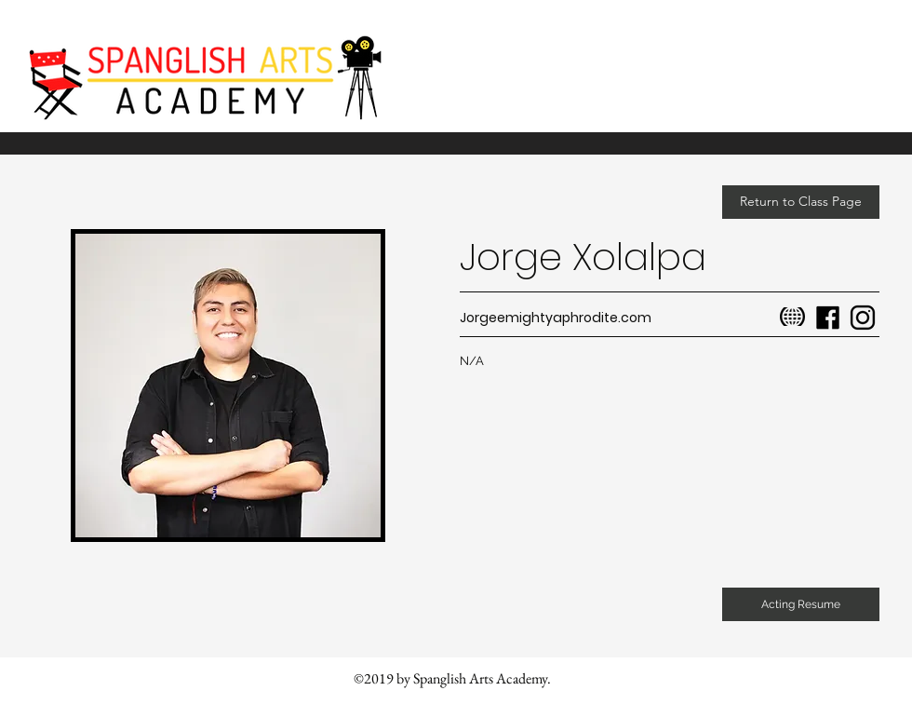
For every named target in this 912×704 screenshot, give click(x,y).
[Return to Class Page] (800, 202)
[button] (800, 604)
